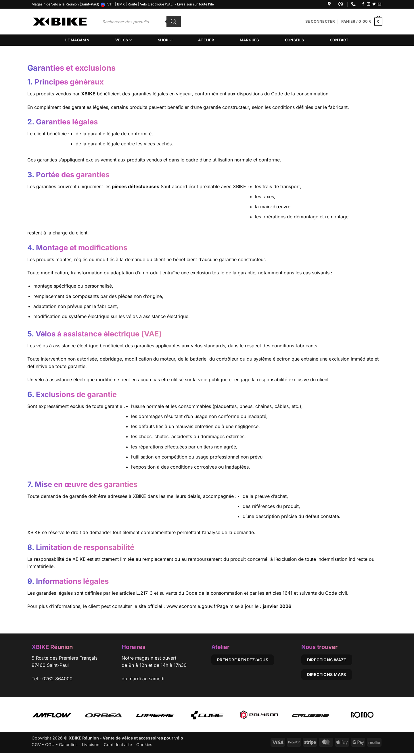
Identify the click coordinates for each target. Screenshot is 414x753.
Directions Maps (326, 674)
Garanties (68, 744)
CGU (50, 744)
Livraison (90, 744)
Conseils (294, 40)
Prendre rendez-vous (242, 659)
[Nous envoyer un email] (379, 4)
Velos (123, 40)
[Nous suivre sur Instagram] (368, 4)
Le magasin (77, 40)
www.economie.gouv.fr (191, 606)
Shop (165, 40)
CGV (36, 744)
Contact (339, 40)
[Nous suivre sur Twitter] (374, 4)
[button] (320, 21)
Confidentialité (118, 744)
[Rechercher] (173, 21)
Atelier (206, 40)
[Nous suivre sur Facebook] (363, 4)
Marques (249, 40)
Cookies (144, 744)
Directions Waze (326, 659)
